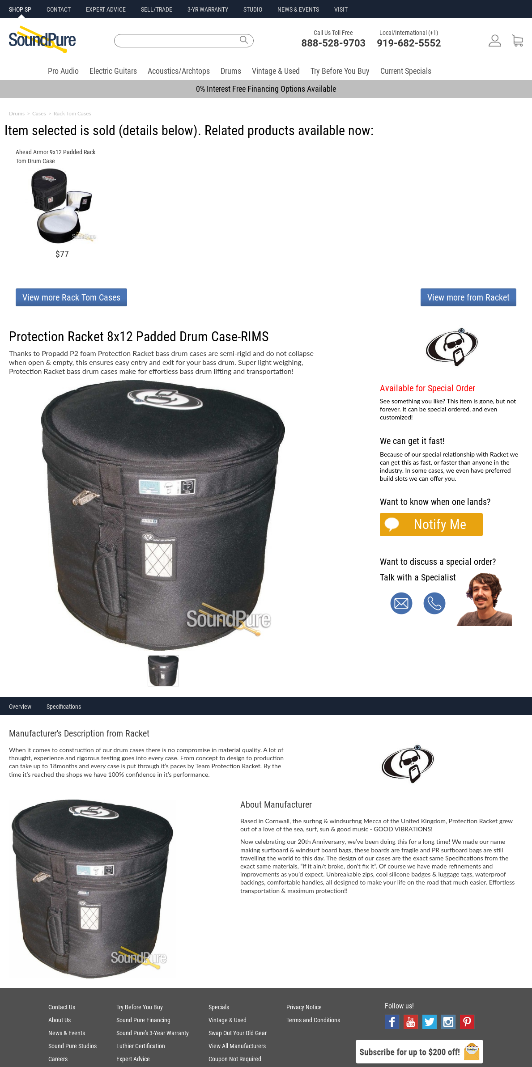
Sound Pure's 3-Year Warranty (152, 1033)
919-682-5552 (409, 43)
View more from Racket (468, 297)
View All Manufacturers (237, 1046)
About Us (59, 1020)
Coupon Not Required (235, 1059)
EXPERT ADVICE (106, 9)
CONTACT (59, 9)
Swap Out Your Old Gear (238, 1033)
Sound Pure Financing (143, 1020)
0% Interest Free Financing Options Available (266, 88)
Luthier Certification (140, 1046)
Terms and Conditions (313, 1020)
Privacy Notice (304, 1007)
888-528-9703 (334, 43)
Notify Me (440, 524)
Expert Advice (133, 1059)
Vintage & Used (276, 71)
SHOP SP (20, 9)
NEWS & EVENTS (298, 9)
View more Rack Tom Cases (71, 297)
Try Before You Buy (340, 71)
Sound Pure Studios (72, 1046)
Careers (58, 1059)
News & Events (66, 1033)
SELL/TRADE (156, 9)
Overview (20, 706)
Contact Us (61, 1007)
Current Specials (405, 71)
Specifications (64, 706)
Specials (219, 1007)
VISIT (341, 9)
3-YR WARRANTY (207, 9)
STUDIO (252, 9)
